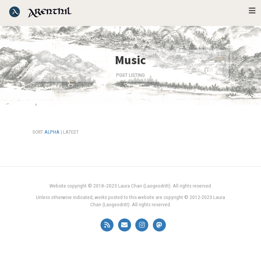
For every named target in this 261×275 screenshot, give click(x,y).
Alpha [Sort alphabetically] (52, 132)
